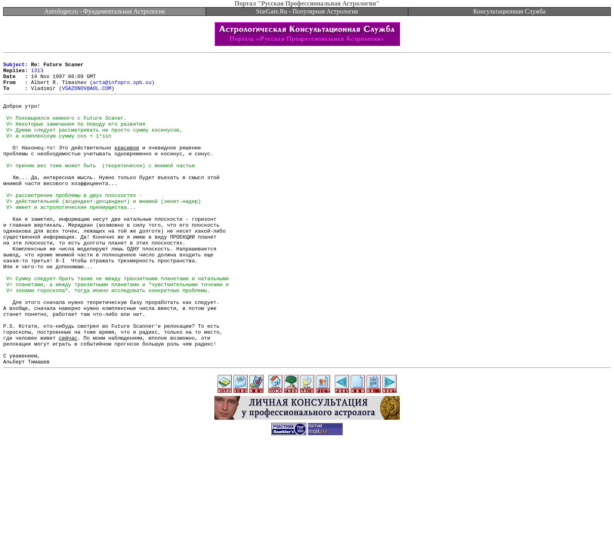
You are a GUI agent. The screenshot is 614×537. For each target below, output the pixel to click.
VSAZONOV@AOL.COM (86, 95)
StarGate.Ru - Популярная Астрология (307, 11)
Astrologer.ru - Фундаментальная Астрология (104, 11)
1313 (37, 73)
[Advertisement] (307, 519)
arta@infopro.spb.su (122, 88)
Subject (14, 66)
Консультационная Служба (509, 11)
